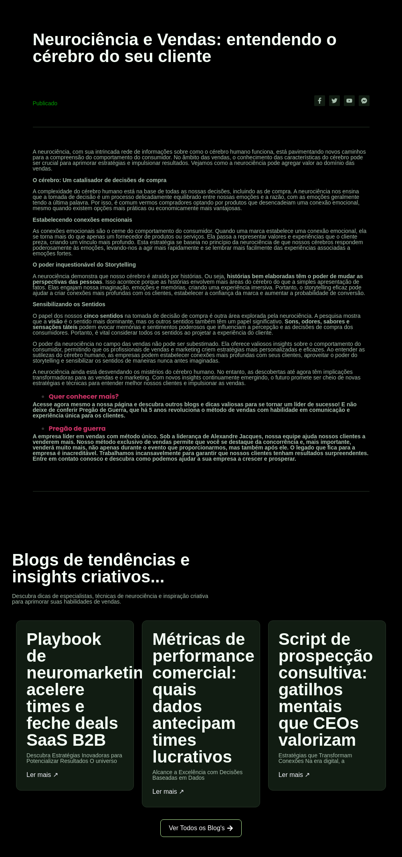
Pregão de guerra (78, 428)
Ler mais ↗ (42, 775)
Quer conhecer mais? (84, 396)
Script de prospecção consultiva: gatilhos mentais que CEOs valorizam (326, 689)
